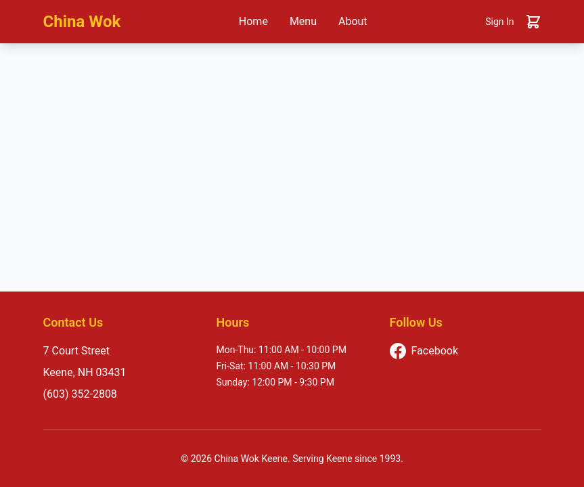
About (352, 21)
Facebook (424, 351)
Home (253, 21)
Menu (303, 21)
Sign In (499, 21)
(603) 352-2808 (80, 394)
